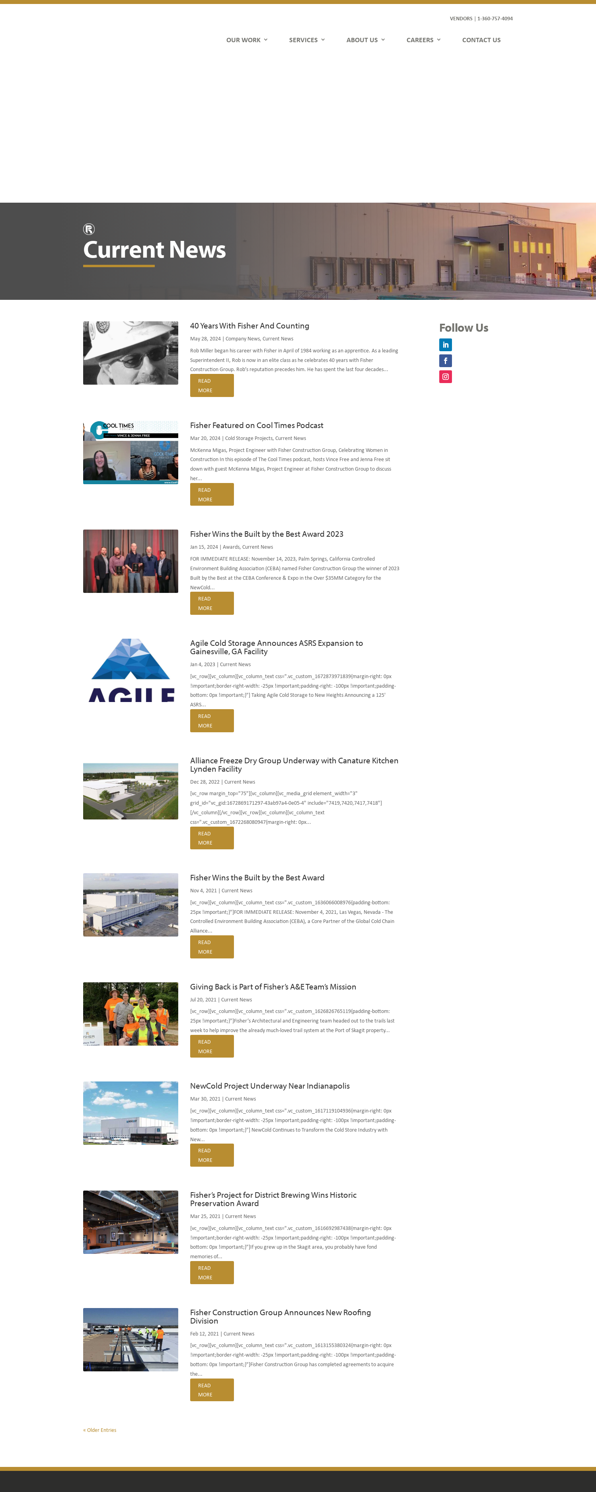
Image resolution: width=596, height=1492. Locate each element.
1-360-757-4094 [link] (495, 18)
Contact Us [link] (210, 1425)
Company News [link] (243, 194)
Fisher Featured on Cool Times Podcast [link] (256, 281)
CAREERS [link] (420, 39)
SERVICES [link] (303, 39)
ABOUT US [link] (362, 39)
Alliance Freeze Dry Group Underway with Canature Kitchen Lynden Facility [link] (294, 620)
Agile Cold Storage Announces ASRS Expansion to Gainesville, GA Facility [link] (276, 502)
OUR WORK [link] (243, 39)
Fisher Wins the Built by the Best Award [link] (257, 733)
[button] (445, 200)
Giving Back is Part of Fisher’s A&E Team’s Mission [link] (273, 842)
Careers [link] (207, 1414)
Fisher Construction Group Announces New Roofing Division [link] (280, 1172)
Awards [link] (231, 402)
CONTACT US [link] (481, 39)
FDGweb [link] (465, 1457)
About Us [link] (208, 1402)
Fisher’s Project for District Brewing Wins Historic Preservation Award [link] (273, 1054)
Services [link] (207, 1391)
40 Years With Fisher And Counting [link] (250, 181)
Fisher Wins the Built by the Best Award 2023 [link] (267, 389)
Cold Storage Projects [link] (249, 293)
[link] (115, 30)
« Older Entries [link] (99, 1285)
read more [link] (205, 241)
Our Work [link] (209, 1379)
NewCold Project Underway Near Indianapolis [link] (270, 941)
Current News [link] (278, 194)
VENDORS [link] (461, 18)
